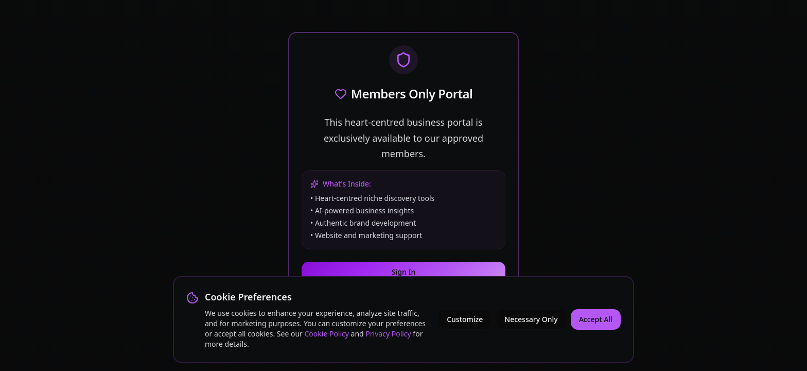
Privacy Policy (388, 334)
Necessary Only (530, 319)
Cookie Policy (327, 334)
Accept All (595, 319)
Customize (465, 319)
